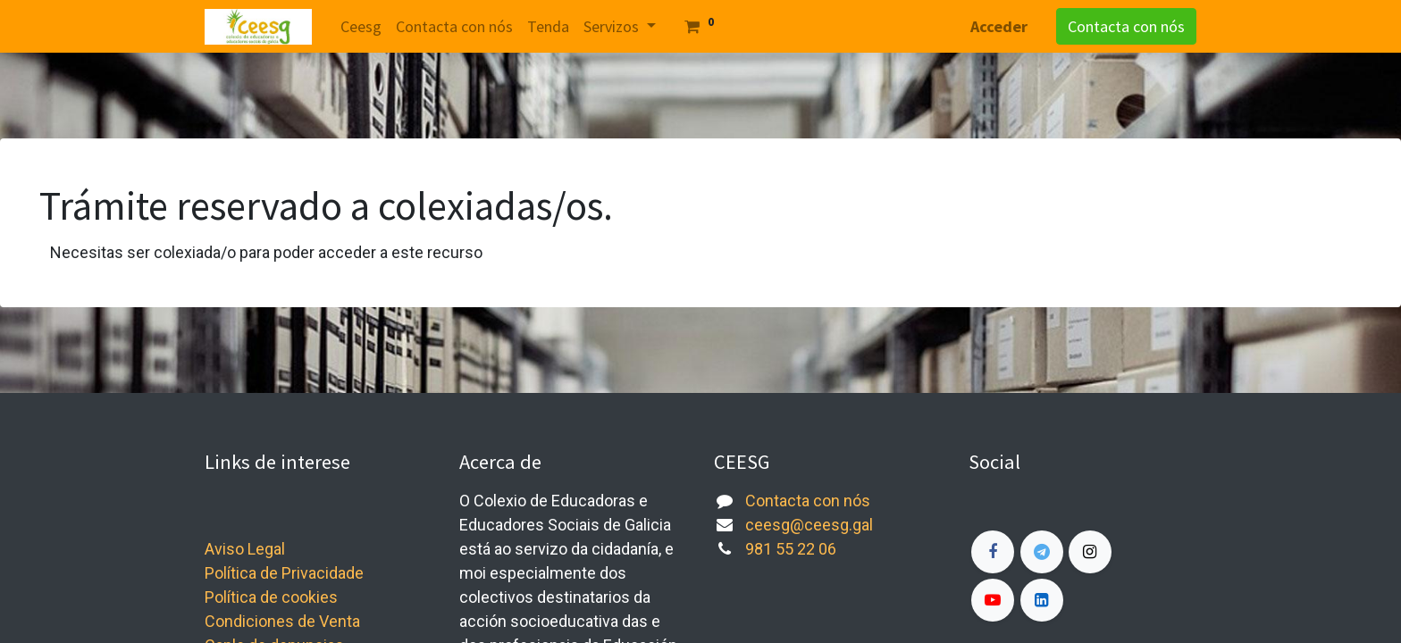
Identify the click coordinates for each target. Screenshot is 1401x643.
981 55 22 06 (790, 548)
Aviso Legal (245, 548)
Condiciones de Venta (282, 621)
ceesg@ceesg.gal (809, 524)
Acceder (999, 26)
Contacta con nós (1126, 26)
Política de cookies (271, 597)
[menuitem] (361, 26)
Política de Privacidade (284, 573)
